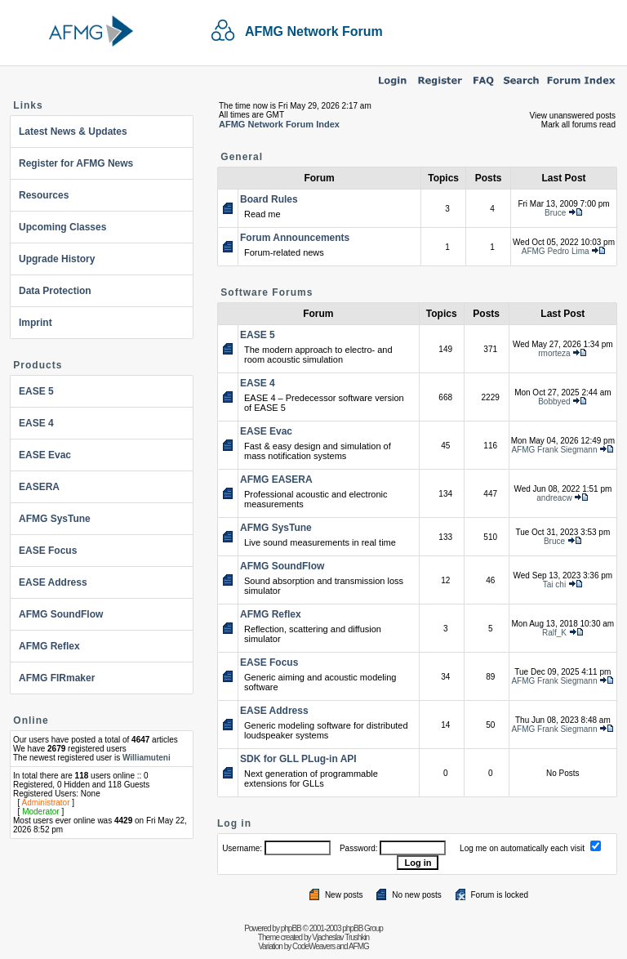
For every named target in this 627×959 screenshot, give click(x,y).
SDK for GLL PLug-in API (298, 759)
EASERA (39, 487)
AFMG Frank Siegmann (554, 449)
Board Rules (269, 199)
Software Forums (266, 292)
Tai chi (554, 584)
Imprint (35, 322)
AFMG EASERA (276, 479)
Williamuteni (146, 757)
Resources (44, 195)
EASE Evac (45, 455)
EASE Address (53, 582)
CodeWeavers (313, 946)
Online (30, 720)
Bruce (555, 212)
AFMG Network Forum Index (279, 124)
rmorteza (554, 353)
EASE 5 (36, 391)
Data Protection (55, 291)
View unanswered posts (573, 115)
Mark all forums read (578, 124)
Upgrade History (57, 259)
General (241, 157)
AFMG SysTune (55, 518)
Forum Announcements (294, 237)
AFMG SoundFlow (61, 614)
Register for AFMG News (76, 163)
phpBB (291, 928)
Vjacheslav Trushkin (340, 937)
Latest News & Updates (73, 131)
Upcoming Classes (62, 227)
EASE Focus (48, 550)
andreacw (553, 497)
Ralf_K (554, 632)
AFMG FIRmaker (57, 678)
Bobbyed (554, 401)
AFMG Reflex (49, 646)
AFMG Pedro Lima (555, 251)
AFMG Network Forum (314, 31)
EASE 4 (36, 423)
